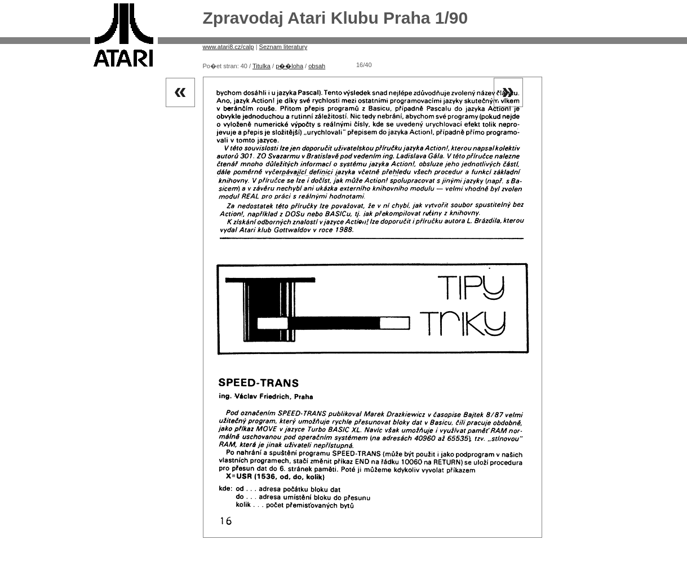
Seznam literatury (283, 46)
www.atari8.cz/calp (228, 46)
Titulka (261, 66)
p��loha (289, 66)
